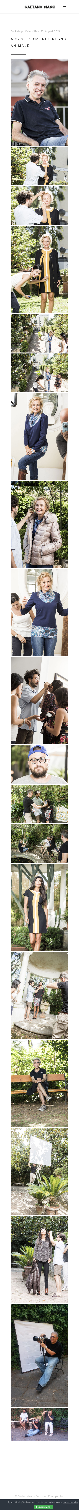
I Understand (43, 1507)
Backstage (17, 31)
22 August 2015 (50, 31)
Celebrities (32, 31)
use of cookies (70, 1502)
